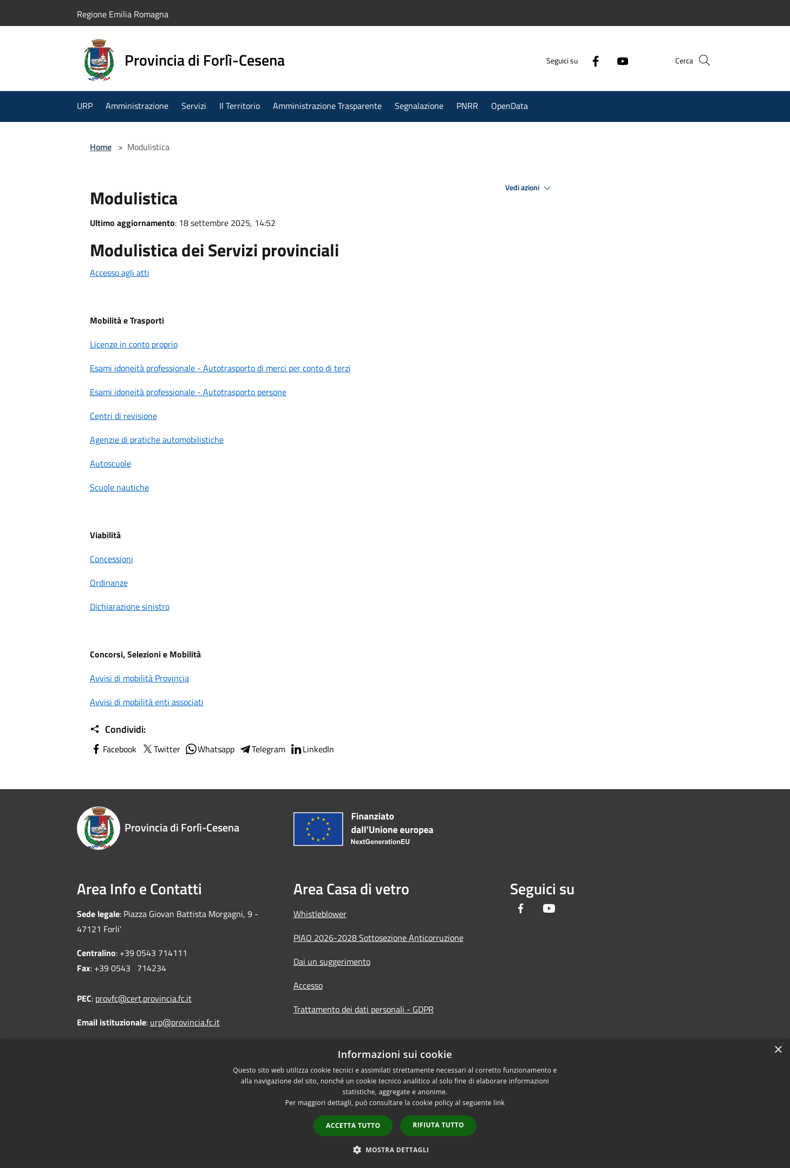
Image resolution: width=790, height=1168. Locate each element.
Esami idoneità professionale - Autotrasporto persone (188, 391)
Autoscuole (110, 463)
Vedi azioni (529, 188)
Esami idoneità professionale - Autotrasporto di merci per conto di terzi (220, 368)
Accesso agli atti (119, 272)
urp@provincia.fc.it (185, 1022)
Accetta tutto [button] (353, 1125)
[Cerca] (701, 60)
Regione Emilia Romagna (122, 14)
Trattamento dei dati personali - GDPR (363, 1009)
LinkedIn (312, 749)
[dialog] (395, 1103)
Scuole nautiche (119, 487)
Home (101, 146)
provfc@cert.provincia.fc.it (143, 998)
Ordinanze (109, 582)
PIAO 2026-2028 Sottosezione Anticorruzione (378, 937)
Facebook (113, 749)
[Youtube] (604, 60)
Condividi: (118, 729)
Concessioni (111, 558)
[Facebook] (577, 60)
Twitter (160, 749)
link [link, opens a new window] (499, 1102)
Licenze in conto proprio (134, 344)
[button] (395, 1149)
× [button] (778, 1050)
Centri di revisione (123, 415)
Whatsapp (209, 749)
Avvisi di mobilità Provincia (139, 678)
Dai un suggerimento (331, 961)
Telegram (262, 749)
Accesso (308, 985)
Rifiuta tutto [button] (438, 1125)
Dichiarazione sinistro (129, 606)
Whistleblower (320, 913)
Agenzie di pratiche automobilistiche (157, 439)
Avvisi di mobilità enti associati (147, 701)
